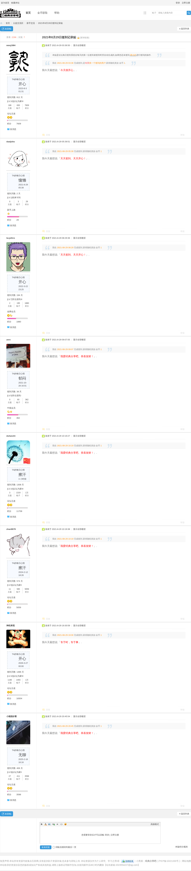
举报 (182, 135)
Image (49, 824)
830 (18, 105)
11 (10, 589)
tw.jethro (10, 238)
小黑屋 (139, 861)
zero (8, 339)
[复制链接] (84, 37)
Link (53, 824)
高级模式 (155, 824)
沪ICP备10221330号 (168, 861)
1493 (18, 680)
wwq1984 (10, 45)
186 (9, 105)
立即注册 (186, 3)
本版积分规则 (181, 847)
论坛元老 (11, 113)
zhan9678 (11, 529)
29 (27, 201)
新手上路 (11, 210)
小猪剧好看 (11, 716)
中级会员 (11, 408)
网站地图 (186, 861)
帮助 (56, 12)
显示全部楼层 (79, 45)
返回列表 (185, 28)
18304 (19, 698)
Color (45, 824)
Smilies (65, 824)
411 (18, 776)
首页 (28, 12)
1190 (10, 680)
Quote (57, 824)
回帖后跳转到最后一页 (64, 847)
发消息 (13, 129)
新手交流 (31, 23)
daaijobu (10, 141)
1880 (27, 303)
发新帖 (8, 28)
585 (18, 589)
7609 (27, 105)
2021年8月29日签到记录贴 (50, 23)
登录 (178, 3)
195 (18, 303)
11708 (19, 511)
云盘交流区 (18, 23)
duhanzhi (10, 436)
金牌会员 (11, 311)
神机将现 (10, 625)
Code (61, 824)
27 (10, 776)
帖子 (154, 13)
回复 (48, 135)
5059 (27, 589)
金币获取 (42, 12)
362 (26, 399)
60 (18, 399)
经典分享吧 (1, 23)
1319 (18, 493)
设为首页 (5, 3)
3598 (27, 776)
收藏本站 (15, 3)
